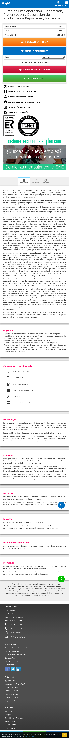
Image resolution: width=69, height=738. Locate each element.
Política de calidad (11, 694)
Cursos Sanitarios (11, 665)
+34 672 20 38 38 (16, 633)
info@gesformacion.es (17, 637)
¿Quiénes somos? (11, 681)
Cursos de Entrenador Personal (16, 648)
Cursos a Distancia (11, 661)
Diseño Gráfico (10, 725)
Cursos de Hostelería (12, 651)
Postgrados (9, 715)
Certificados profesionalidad (15, 684)
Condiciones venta (11, 687)
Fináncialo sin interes (34, 51)
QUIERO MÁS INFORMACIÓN (34, 69)
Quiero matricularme (34, 42)
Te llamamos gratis (34, 78)
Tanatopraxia (10, 721)
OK (65, 735)
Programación (10, 728)
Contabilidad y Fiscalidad (14, 718)
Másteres (8, 711)
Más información (30, 736)
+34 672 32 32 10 (16, 628)
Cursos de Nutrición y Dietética (15, 655)
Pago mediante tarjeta (12, 701)
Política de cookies (11, 691)
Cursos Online (10, 658)
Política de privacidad (12, 697)
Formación (58, 4)
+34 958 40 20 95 (16, 624)
